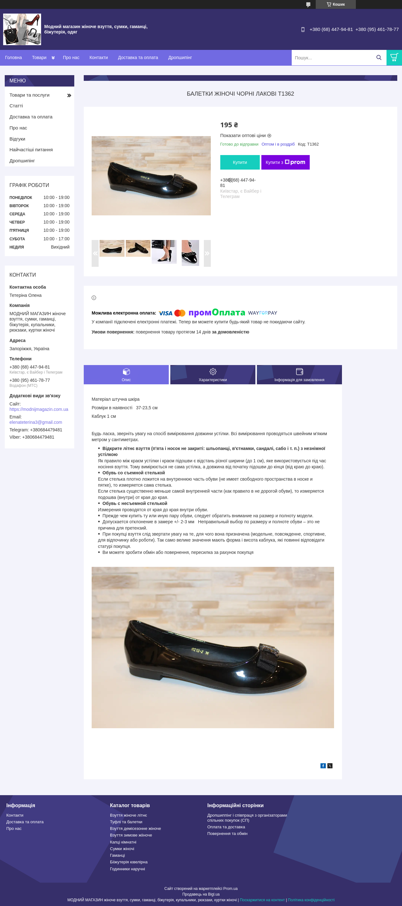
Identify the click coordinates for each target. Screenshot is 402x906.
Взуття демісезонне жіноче (135, 828)
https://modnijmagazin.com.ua (38, 409)
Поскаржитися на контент (262, 900)
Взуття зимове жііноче (131, 835)
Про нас (71, 57)
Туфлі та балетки (126, 821)
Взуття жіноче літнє (128, 815)
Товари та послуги (29, 95)
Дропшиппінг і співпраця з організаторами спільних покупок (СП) (247, 818)
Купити (240, 162)
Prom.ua (230, 888)
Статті (16, 105)
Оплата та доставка (226, 827)
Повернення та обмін (227, 833)
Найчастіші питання (31, 149)
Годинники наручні (127, 869)
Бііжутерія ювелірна (129, 862)
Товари (39, 57)
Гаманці (117, 855)
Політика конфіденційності (311, 900)
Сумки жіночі (122, 848)
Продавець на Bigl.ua (201, 894)
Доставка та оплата (138, 57)
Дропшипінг (180, 57)
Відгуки (17, 138)
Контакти (98, 57)
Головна (13, 57)
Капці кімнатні (123, 842)
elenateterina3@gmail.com (35, 422)
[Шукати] (379, 57)
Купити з (285, 162)
